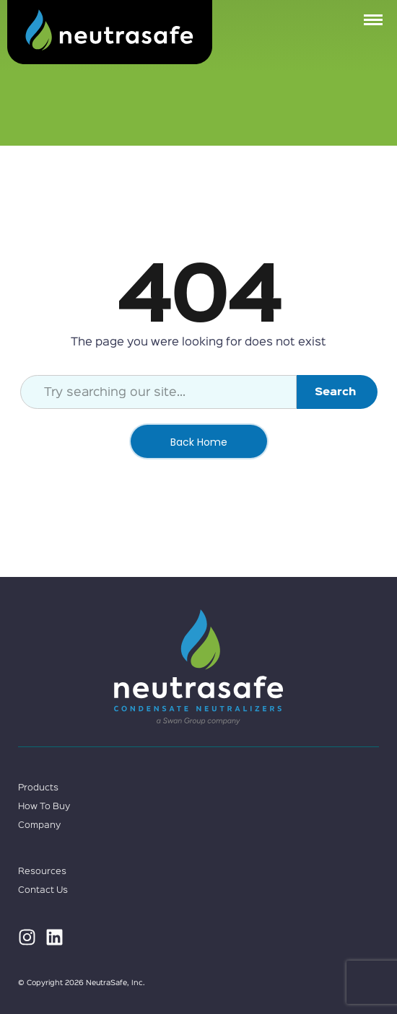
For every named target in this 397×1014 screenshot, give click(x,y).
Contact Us (43, 890)
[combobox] (158, 392)
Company (39, 825)
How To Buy (44, 807)
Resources (42, 872)
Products (38, 788)
